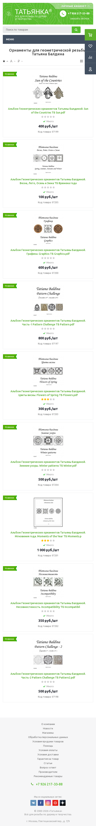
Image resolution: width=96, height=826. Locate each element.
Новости (48, 728)
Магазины (48, 732)
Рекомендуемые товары (48, 776)
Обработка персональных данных (48, 737)
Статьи (48, 763)
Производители (48, 771)
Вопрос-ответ (48, 767)
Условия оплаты (48, 750)
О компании (48, 724)
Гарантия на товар (48, 758)
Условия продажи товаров (48, 741)
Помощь (48, 745)
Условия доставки (48, 754)
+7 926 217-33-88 (78, 13)
